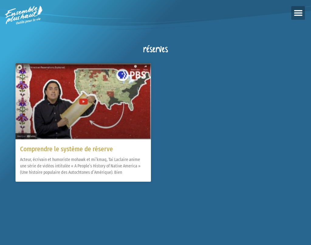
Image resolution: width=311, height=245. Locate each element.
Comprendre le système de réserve (66, 149)
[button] (298, 13)
